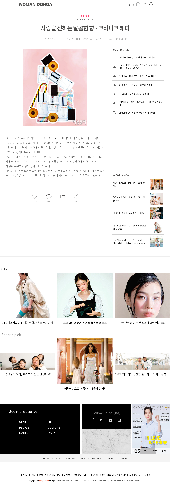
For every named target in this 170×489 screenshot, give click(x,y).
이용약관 (118, 475)
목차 (146, 451)
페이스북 (93, 420)
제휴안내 (110, 475)
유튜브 (110, 420)
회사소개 (85, 475)
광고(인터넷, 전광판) (98, 475)
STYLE (85, 15)
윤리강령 (40, 475)
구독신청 (24, 475)
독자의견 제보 (50, 475)
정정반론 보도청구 (63, 475)
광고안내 (32, 475)
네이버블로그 (119, 420)
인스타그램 (101, 420)
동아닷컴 (77, 475)
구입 (163, 451)
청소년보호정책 (144, 475)
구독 (155, 451)
